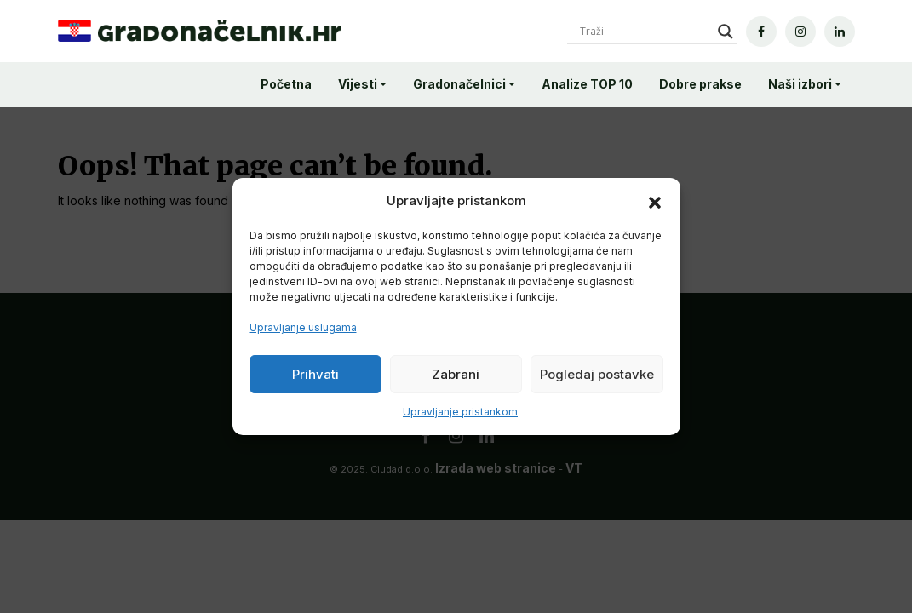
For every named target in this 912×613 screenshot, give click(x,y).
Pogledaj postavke (597, 374)
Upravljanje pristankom (460, 411)
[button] (654, 200)
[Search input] (644, 31)
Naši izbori (800, 84)
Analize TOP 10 (587, 84)
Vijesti (357, 84)
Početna (286, 84)
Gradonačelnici (459, 84)
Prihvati (315, 374)
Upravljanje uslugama (303, 327)
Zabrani (455, 374)
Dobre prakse (700, 84)
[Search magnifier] (725, 31)
